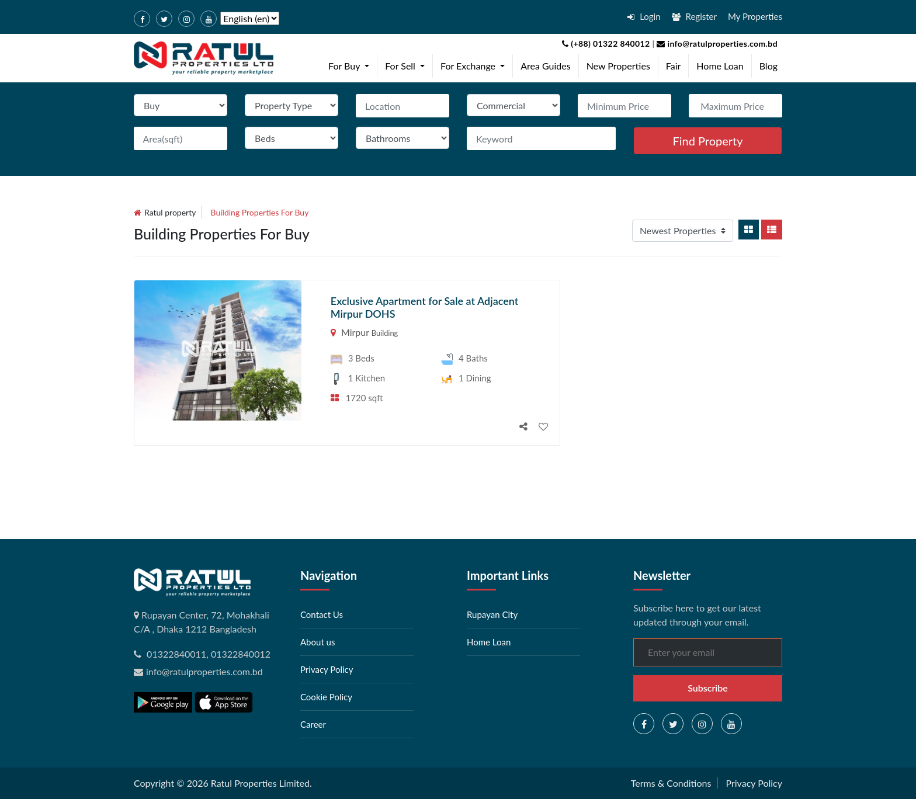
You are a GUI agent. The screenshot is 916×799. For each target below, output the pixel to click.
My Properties (755, 16)
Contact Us (321, 614)
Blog (768, 65)
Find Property (707, 141)
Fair (673, 65)
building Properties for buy (260, 212)
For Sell (407, 64)
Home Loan (719, 65)
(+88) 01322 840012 (606, 43)
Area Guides (545, 65)
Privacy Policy (326, 669)
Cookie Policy (326, 697)
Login (643, 16)
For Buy (351, 64)
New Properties (618, 65)
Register (694, 16)
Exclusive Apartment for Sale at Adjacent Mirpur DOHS (425, 307)
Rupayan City (492, 614)
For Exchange (474, 64)
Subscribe (708, 687)
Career (313, 724)
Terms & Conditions (671, 782)
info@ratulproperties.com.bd (716, 43)
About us (317, 642)
